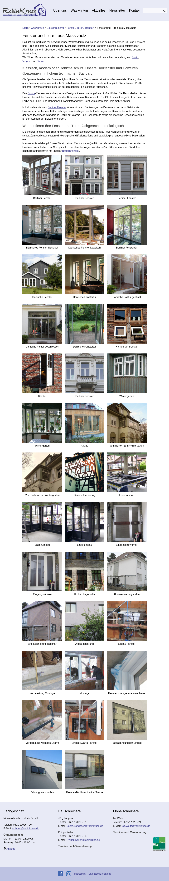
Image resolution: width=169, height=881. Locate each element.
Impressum (80, 874)
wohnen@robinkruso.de (25, 828)
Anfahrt (10, 848)
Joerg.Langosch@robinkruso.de (85, 826)
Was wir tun (79, 10)
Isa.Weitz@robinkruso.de (136, 826)
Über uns (60, 10)
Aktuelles (98, 10)
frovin (135, 57)
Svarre (40, 61)
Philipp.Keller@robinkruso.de (83, 840)
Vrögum (26, 61)
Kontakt (134, 10)
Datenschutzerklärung (100, 874)
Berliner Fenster (57, 107)
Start (25, 28)
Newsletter (117, 10)
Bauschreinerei (55, 28)
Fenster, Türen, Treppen (80, 28)
